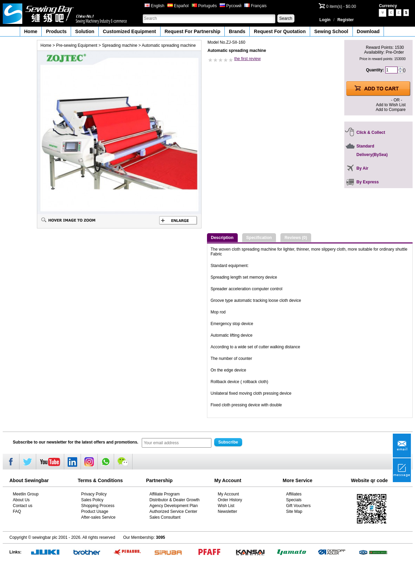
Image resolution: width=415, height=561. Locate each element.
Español (178, 5)
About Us (21, 499)
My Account (228, 494)
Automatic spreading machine (169, 45)
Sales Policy (92, 499)
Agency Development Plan (174, 505)
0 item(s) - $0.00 (341, 6)
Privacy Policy (94, 494)
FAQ (17, 511)
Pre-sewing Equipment (76, 45)
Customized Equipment (129, 31)
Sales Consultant (165, 517)
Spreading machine (119, 45)
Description (222, 237)
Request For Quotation (280, 31)
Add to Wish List (391, 104)
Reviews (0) (296, 237)
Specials (294, 499)
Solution (84, 31)
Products (56, 31)
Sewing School (331, 31)
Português (204, 5)
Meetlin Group (26, 494)
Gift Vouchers (298, 505)
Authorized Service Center (173, 511)
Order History (230, 499)
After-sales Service (98, 517)
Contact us (22, 505)
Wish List (226, 505)
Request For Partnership (192, 31)
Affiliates (294, 494)
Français (255, 5)
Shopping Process (97, 505)
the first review (247, 58)
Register (345, 19)
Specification (259, 237)
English (154, 5)
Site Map (294, 511)
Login (325, 19)
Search (285, 18)
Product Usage (94, 511)
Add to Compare (390, 109)
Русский (230, 5)
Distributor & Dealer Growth (175, 499)
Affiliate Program (165, 494)
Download (368, 31)
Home (31, 31)
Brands (237, 31)
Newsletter (227, 511)
